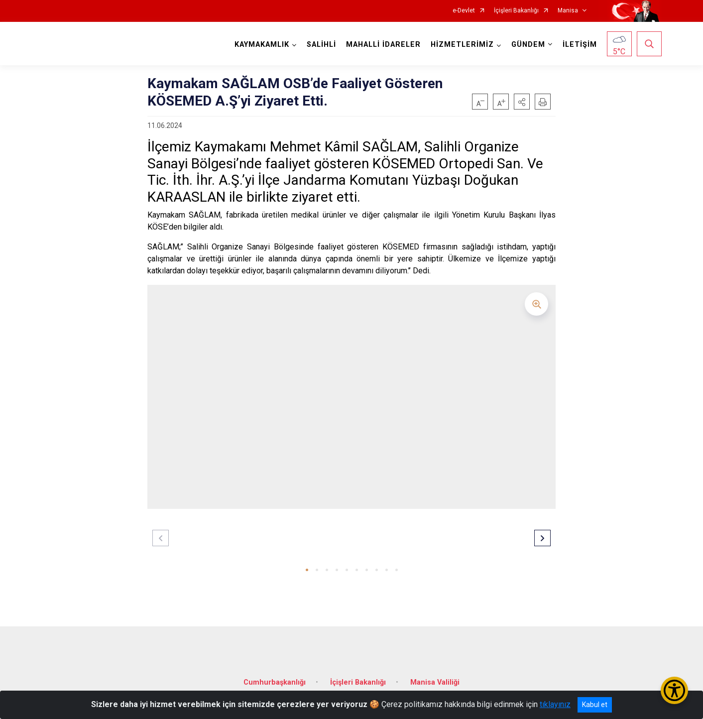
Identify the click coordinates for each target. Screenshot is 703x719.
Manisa (568, 10)
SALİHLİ (321, 44)
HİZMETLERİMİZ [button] (462, 44)
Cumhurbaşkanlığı (274, 682)
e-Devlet (464, 10)
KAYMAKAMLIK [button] (261, 44)
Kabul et (594, 705)
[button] (522, 102)
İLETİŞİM (580, 44)
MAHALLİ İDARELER (383, 44)
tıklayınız (555, 704)
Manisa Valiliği (435, 682)
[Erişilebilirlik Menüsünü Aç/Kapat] (674, 690)
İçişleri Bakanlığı (516, 10)
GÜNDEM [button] (528, 44)
